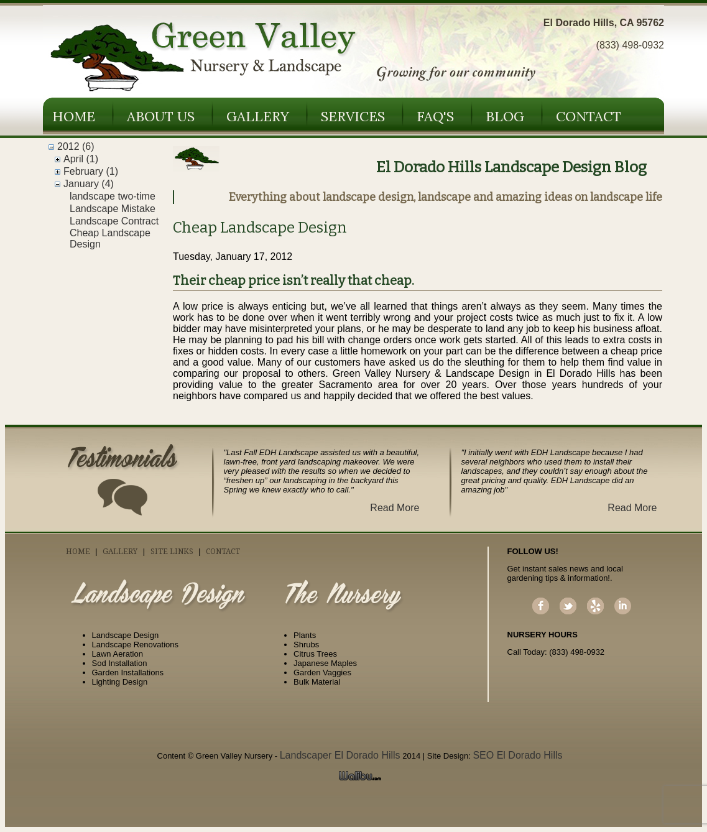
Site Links (171, 551)
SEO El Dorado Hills (517, 755)
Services (353, 116)
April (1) (80, 159)
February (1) (90, 171)
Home (73, 116)
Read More (394, 507)
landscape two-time (112, 196)
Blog (505, 116)
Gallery (257, 116)
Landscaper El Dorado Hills (340, 755)
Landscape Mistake (112, 208)
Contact (588, 116)
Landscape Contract (114, 221)
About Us (161, 116)
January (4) (88, 183)
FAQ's (435, 116)
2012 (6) (76, 146)
